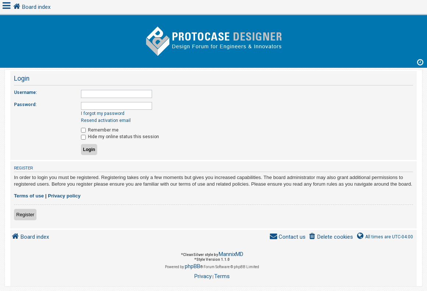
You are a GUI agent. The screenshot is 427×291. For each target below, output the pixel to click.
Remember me (100, 130)
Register (25, 214)
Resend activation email (106, 120)
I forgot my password (102, 113)
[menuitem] (330, 237)
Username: (25, 92)
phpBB (192, 266)
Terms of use (29, 196)
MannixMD (231, 254)
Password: (25, 104)
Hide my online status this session (120, 136)
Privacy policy (64, 196)
